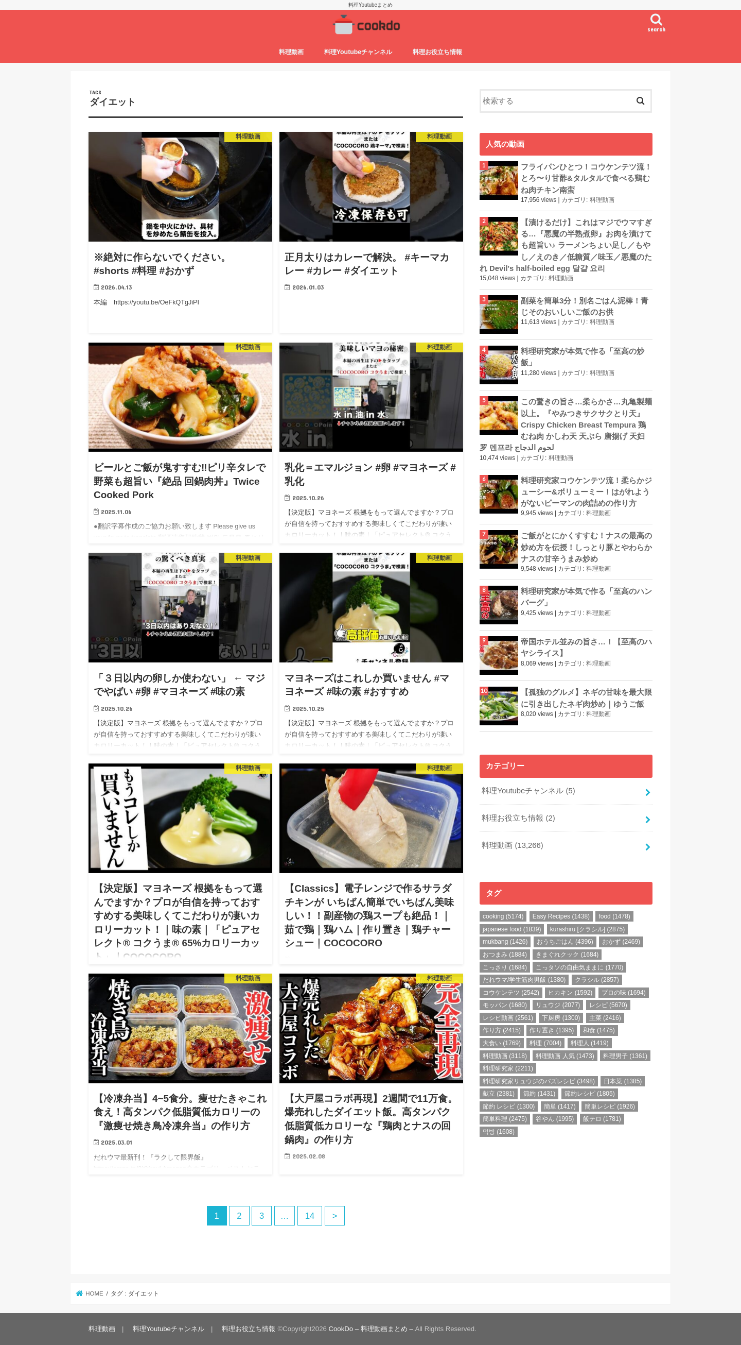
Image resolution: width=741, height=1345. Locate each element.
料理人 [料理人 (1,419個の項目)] (590, 1043)
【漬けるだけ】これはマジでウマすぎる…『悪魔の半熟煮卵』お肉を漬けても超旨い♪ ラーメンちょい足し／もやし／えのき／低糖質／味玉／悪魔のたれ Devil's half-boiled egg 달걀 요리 (566, 245)
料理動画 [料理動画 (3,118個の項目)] (505, 1056)
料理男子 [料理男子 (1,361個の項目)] (625, 1056)
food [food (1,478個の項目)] (614, 916)
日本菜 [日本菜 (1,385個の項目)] (623, 1081)
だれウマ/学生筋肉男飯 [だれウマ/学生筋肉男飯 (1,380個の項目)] (524, 979)
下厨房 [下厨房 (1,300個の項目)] (561, 1017)
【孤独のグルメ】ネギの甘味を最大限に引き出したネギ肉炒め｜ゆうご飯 (586, 698)
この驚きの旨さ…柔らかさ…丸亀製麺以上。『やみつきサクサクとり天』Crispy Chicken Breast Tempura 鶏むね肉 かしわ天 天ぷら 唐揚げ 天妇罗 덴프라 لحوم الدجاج (566, 425)
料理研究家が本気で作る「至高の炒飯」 (582, 357)
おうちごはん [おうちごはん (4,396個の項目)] (565, 941)
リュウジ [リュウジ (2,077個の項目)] (558, 1005)
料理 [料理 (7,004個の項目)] (545, 1043)
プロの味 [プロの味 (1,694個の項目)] (624, 992)
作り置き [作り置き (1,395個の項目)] (552, 1030)
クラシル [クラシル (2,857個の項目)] (597, 979)
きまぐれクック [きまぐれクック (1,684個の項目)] (567, 954)
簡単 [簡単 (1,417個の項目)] (560, 1106)
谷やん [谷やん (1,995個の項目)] (555, 1118)
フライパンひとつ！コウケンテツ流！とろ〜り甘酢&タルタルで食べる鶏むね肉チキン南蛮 (586, 178)
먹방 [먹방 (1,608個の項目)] (499, 1131)
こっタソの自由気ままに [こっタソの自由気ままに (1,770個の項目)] (579, 967)
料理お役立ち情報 (437, 52)
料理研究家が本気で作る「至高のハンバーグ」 (586, 597)
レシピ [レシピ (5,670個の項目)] (608, 1005)
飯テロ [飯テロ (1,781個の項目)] (602, 1118)
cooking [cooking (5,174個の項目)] (503, 916)
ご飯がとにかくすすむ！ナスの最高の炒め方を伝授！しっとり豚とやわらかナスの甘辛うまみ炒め (586, 547)
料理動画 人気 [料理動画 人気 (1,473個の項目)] (565, 1056)
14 (309, 1215)
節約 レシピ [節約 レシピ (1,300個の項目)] (509, 1106)
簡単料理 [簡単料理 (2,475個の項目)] (505, 1118)
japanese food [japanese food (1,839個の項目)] (512, 929)
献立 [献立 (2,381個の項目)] (499, 1093)
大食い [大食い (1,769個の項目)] (502, 1043)
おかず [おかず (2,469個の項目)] (621, 941)
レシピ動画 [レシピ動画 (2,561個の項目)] (508, 1017)
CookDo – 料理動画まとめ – (371, 1329)
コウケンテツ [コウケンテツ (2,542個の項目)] (511, 992)
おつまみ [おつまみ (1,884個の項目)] (505, 954)
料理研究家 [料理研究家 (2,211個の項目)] (508, 1068)
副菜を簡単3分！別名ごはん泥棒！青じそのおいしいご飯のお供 (584, 306)
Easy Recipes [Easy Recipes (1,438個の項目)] (561, 916)
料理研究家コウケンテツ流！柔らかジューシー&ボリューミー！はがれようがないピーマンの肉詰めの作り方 (586, 491)
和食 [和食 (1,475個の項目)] (599, 1030)
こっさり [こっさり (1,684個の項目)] (505, 967)
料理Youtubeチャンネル (358, 52)
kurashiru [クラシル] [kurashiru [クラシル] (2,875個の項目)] (587, 929)
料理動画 (291, 52)
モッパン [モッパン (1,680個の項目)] (505, 1005)
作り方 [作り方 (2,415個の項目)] (502, 1030)
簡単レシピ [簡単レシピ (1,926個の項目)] (610, 1106)
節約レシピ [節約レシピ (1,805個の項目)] (589, 1093)
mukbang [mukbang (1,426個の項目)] (505, 941)
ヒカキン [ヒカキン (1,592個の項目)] (570, 992)
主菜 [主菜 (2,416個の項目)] (605, 1017)
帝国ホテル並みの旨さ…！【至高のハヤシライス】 (586, 647)
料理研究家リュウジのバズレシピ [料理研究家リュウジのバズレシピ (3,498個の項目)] (539, 1081)
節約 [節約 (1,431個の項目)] (539, 1093)
